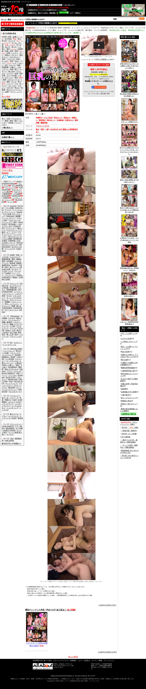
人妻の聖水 (125, 395)
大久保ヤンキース (8, 243)
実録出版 (13, 288)
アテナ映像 (9, 208)
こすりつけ (11, 59)
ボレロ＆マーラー (15, 392)
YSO (12, 438)
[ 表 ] (36, 114)
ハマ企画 (16, 194)
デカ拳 (12, 326)
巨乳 (11, 61)
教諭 (6, 121)
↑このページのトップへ (107, 605)
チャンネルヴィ (14, 320)
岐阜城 (12, 263)
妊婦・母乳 (9, 51)
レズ (14, 63)
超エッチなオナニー (128, 398)
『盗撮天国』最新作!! (129, 431)
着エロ (17, 88)
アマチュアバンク (11, 233)
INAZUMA (10, 216)
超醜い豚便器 (7, 322)
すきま (9, 296)
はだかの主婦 (126, 339)
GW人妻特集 (125, 437)
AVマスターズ (13, 237)
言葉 (8, 119)
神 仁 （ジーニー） (12, 304)
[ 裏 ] (42, 114)
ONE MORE (9, 441)
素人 (19, 39)
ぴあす (19, 357)
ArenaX (19, 212)
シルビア (18, 294)
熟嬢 (13, 306)
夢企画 (20, 418)
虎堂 (16, 334)
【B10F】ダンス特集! (129, 434)
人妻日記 (18, 363)
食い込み (11, 71)
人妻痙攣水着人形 (127, 371)
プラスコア (17, 371)
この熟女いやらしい (128, 342)
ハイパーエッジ (9, 351)
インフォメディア (8, 218)
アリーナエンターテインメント (12, 211)
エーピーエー (11, 228)
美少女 (4, 41)
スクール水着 (12, 75)
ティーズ (11, 202)
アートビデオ (10, 249)
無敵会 (4, 402)
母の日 (18, 351)
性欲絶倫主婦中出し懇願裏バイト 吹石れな (129, 268)
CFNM (4, 37)
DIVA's (8, 330)
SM (6, 65)
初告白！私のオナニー (129, 404)
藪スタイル (14, 414)
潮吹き (7, 55)
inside (18, 249)
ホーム (3, 19)
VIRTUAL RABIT (16, 349)
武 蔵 (20, 400)
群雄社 (15, 277)
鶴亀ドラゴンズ (16, 324)
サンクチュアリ (15, 285)
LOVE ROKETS (8, 426)
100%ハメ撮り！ (8, 365)
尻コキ (14, 47)
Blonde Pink (12, 379)
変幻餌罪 (11, 387)
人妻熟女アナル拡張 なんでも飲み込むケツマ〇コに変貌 (129, 239)
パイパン (10, 83)
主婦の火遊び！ (129, 295)
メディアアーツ (8, 404)
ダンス (13, 81)
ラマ (16, 426)
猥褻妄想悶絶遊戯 (127, 368)
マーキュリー (15, 396)
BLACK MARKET (8, 373)
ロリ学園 (19, 428)
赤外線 (10, 123)
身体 (11, 121)
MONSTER (16, 196)
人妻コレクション (11, 362)
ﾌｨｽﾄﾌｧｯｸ (10, 88)
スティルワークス (11, 310)
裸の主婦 (124, 360)
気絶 (11, 69)
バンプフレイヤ (8, 355)
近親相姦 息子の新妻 (129, 392)
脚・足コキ (6, 47)
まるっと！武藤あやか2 (129, 121)
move (14, 400)
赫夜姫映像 (6, 259)
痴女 (8, 49)
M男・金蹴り (13, 37)
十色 (13, 330)
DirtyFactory (14, 316)
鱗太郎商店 (10, 428)
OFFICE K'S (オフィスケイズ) (12, 244)
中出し (17, 61)
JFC (19, 290)
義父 (16, 121)
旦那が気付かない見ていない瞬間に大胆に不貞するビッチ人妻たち (129, 65)
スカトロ (12, 65)
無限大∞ (8, 400)
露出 (16, 77)
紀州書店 (10, 261)
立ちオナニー (15, 57)
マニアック (14, 398)
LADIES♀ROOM (9, 430)
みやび (18, 402)
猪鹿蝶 (18, 216)
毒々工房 (10, 334)
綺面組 (18, 263)
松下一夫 (5, 398)
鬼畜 (4, 79)
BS (3, 359)
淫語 (3, 59)
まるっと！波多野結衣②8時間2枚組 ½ (129, 322)
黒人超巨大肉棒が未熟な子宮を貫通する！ (129, 94)
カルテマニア (15, 257)
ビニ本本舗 (9, 359)
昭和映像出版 (12, 290)
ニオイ (4, 125)
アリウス (8, 210)
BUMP (13, 357)
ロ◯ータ (11, 41)
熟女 (9, 19)
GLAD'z (14, 265)
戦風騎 (7, 302)
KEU (6, 267)
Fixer (11, 381)
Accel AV (13, 206)
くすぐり (5, 69)
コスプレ (10, 73)
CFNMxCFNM (7, 292)
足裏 (8, 53)
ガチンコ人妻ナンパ (128, 333)
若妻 (16, 51)
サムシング (14, 283)
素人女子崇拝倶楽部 (11, 307)
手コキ (18, 45)
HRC (15, 222)
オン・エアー (12, 232)
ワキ (16, 83)
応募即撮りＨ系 (14, 241)
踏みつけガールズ (11, 369)
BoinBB (18, 355)
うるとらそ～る (14, 220)
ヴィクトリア (7, 222)
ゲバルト (15, 269)
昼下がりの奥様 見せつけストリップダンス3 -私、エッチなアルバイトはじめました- (129, 150)
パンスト (14, 53)
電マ (19, 81)
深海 (3, 296)
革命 (17, 255)
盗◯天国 (13, 332)
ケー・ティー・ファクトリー (11, 274)
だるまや (11, 318)
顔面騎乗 (5, 67)
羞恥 (8, 81)
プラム (9, 371)
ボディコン (9, 77)
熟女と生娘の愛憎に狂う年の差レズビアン (129, 180)
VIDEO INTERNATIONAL (12, 182)
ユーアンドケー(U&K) (11, 417)
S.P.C (4, 251)
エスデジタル (7, 226)
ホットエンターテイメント (11, 389)
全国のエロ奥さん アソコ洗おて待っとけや (129, 356)
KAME (12, 255)
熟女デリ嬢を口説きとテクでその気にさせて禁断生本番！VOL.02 (129, 209)
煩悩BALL (5, 357)
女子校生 (8, 39)
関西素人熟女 (126, 401)
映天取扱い (13, 224)
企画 (16, 73)
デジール (13, 328)
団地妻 (123, 389)
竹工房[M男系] (17, 186)
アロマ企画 (7, 214)
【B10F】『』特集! (129, 427)
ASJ (20, 224)
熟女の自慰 (125, 352)
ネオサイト (18, 343)
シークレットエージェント (12, 293)
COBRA (6, 198)
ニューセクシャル (9, 345)
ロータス (10, 434)
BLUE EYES (10, 377)
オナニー (14, 55)
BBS (17, 365)
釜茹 (13, 259)
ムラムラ (11, 402)
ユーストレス (13, 416)
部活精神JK (12, 367)
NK (11, 343)
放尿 (18, 65)
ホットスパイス (11, 383)
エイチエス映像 (12, 238)
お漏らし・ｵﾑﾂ (15, 67)
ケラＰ (10, 271)
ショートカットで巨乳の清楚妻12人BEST (37, 643)
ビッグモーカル (12, 361)
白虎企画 (5, 196)
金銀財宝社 (6, 265)
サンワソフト (10, 188)
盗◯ (16, 69)
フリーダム (12, 375)
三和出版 (5, 288)
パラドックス (15, 353)
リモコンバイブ (13, 79)
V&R (18, 373)
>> (7, 128)
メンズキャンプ (12, 408)
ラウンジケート (16, 424)
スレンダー (12, 86)
